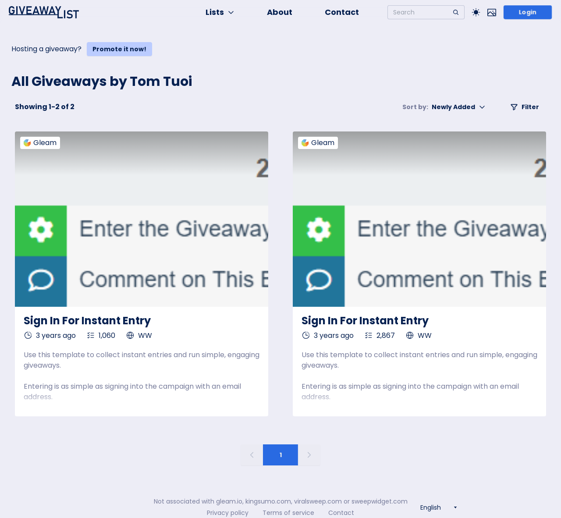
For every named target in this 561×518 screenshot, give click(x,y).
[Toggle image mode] (491, 12)
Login (527, 12)
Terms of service (288, 512)
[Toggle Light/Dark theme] (476, 12)
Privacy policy (228, 512)
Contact (342, 12)
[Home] (44, 12)
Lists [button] (220, 12)
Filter (524, 107)
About (279, 12)
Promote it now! (119, 49)
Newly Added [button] (444, 107)
